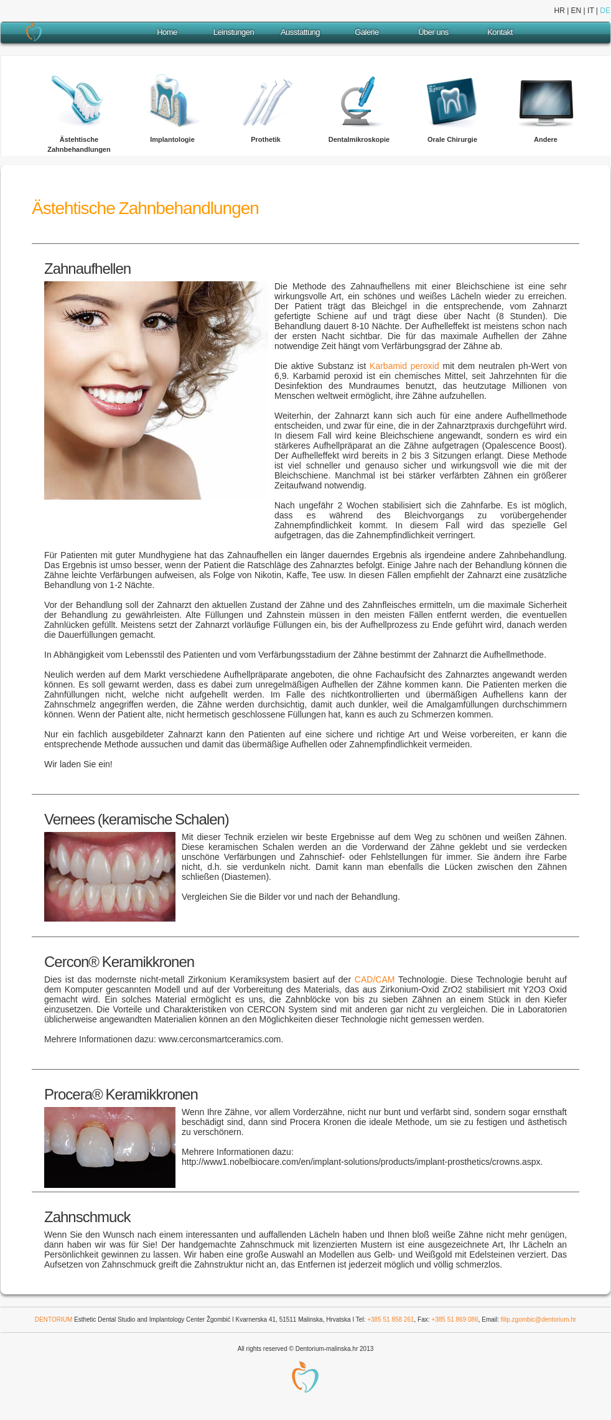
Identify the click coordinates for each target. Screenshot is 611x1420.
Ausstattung (300, 32)
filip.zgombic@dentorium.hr (538, 1319)
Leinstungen (233, 32)
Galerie (366, 32)
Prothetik (266, 139)
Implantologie (172, 139)
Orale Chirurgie (452, 139)
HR (559, 10)
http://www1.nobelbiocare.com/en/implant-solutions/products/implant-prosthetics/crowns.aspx (361, 1162)
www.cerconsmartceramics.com (218, 1039)
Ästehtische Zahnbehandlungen (78, 144)
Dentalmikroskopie (359, 139)
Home (167, 32)
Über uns (433, 32)
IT (590, 10)
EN (576, 10)
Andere (545, 139)
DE (605, 10)
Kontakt (500, 32)
